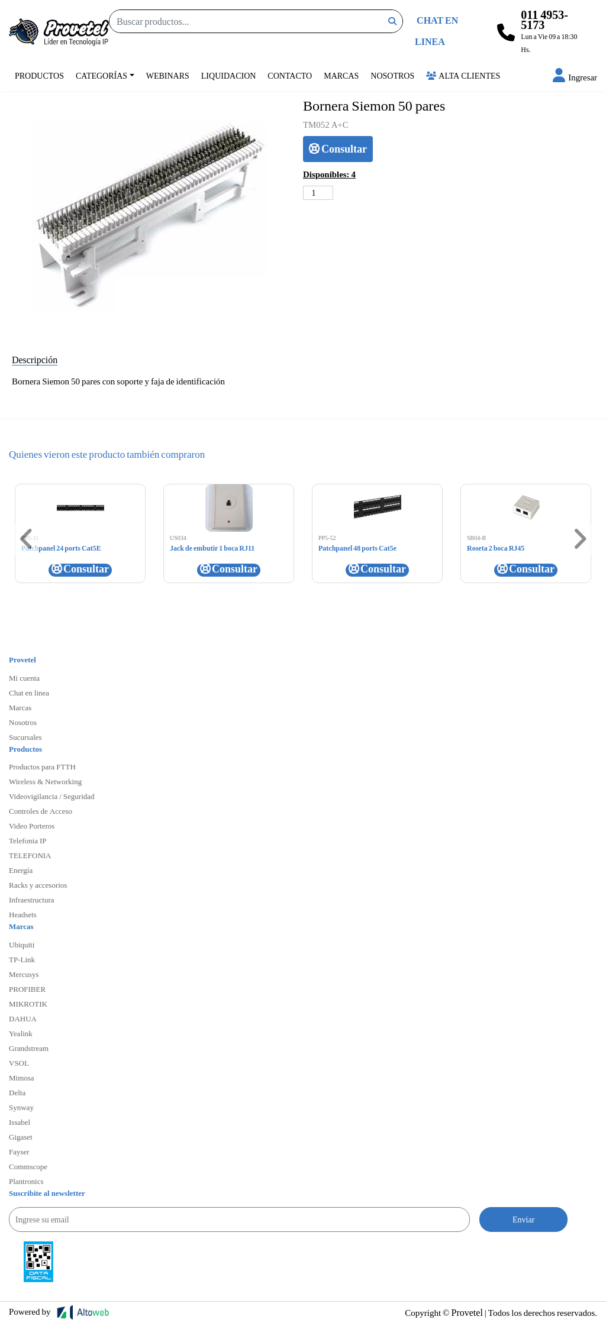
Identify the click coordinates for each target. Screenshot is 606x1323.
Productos (39, 75)
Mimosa (21, 1077)
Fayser (19, 1151)
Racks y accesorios (38, 884)
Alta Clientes (463, 75)
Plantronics (26, 1181)
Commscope (28, 1166)
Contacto (289, 75)
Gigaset (21, 1136)
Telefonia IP (27, 840)
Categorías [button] (101, 75)
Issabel (19, 1122)
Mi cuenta (24, 677)
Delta (17, 1092)
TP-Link (22, 959)
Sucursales (25, 737)
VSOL (19, 1063)
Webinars (167, 75)
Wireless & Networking (45, 781)
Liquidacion (228, 75)
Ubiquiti (21, 944)
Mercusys (24, 974)
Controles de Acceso (40, 811)
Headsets (23, 914)
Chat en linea (29, 692)
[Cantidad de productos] (318, 193)
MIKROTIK (28, 1003)
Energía (21, 870)
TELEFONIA (30, 855)
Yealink (21, 1033)
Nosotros (392, 75)
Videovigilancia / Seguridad (52, 796)
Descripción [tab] (34, 359)
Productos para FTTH (42, 766)
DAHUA (23, 1018)
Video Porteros (31, 825)
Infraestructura (31, 899)
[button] (575, 77)
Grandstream (29, 1048)
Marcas (341, 75)
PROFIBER (27, 989)
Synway (21, 1107)
